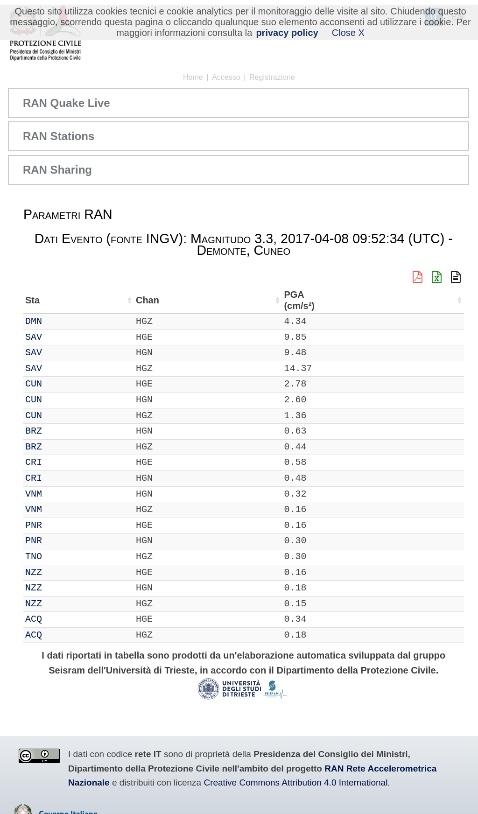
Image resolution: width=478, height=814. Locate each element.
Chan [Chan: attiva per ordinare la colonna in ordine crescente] (93, 300)
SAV (62, 337)
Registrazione (272, 77)
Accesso (226, 77)
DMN (62, 321)
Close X (348, 33)
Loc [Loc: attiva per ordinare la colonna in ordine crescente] (127, 300)
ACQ (62, 619)
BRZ (62, 431)
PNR (62, 525)
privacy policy (287, 33)
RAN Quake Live (66, 103)
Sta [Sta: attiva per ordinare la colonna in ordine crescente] (61, 300)
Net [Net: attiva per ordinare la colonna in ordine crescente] (32, 300)
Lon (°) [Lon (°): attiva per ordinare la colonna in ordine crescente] (213, 300)
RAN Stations (58, 136)
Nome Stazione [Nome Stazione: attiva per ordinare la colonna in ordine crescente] (276, 300)
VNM (62, 494)
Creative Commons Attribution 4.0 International (295, 782)
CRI (62, 462)
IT (30, 321)
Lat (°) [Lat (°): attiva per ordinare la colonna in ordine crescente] (162, 300)
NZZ (62, 572)
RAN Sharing (57, 169)
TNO (62, 556)
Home (193, 77)
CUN (62, 384)
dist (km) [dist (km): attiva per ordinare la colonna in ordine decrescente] (396, 300)
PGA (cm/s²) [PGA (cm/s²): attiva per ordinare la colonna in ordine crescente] (435, 300)
